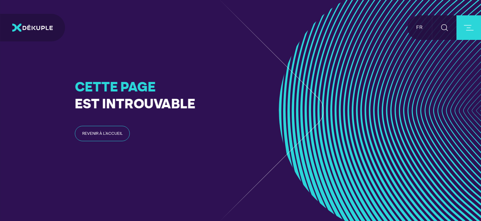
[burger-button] (468, 27)
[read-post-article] (102, 133)
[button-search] (444, 27)
